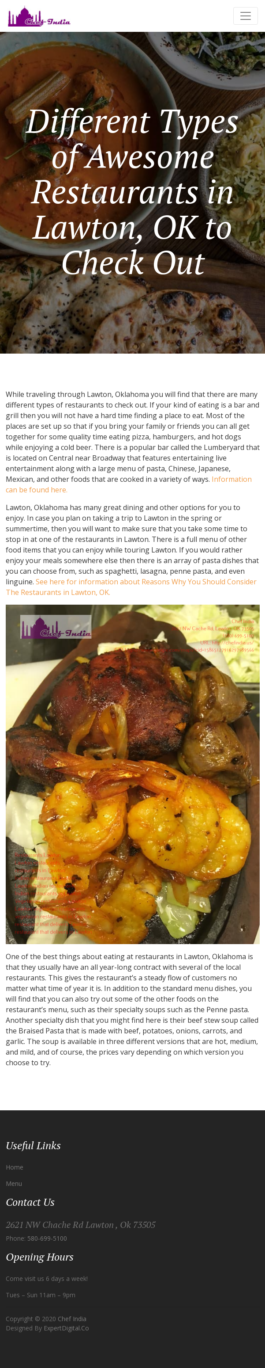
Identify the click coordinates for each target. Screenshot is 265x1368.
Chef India (72, 1319)
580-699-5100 (47, 1238)
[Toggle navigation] (245, 16)
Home (14, 1167)
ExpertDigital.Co (66, 1328)
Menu (14, 1183)
